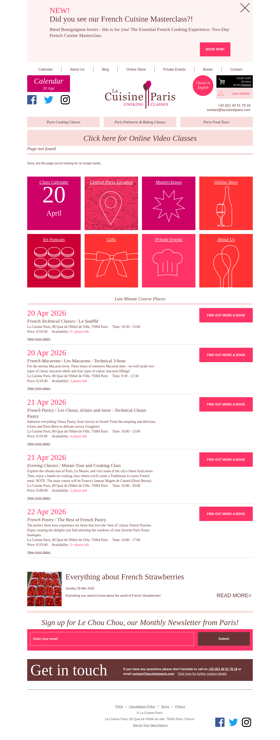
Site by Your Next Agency (150, 725)
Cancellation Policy (142, 706)
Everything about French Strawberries (125, 576)
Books (208, 69)
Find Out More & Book (226, 315)
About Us (77, 69)
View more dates (38, 339)
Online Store (136, 69)
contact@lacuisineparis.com (228, 110)
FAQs (119, 706)
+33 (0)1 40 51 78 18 (234, 105)
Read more (232, 595)
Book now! (215, 49)
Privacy (180, 706)
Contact (236, 69)
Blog (105, 69)
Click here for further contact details (202, 673)
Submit (224, 638)
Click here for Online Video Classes (140, 138)
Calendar (45, 69)
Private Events (174, 69)
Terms (165, 706)
